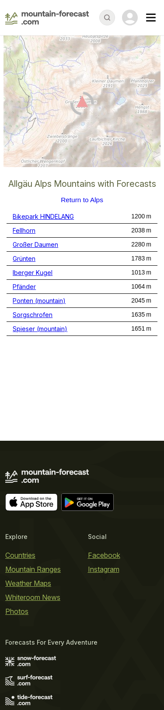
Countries (20, 555)
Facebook (104, 555)
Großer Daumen (35, 244)
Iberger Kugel (32, 272)
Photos (16, 611)
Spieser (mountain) (40, 328)
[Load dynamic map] (82, 104)
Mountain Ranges (33, 569)
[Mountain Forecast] (47, 18)
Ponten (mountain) (39, 300)
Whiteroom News (32, 597)
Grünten (24, 258)
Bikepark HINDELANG (43, 216)
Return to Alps (82, 199)
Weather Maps (28, 583)
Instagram (103, 569)
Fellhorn (24, 230)
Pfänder (24, 286)
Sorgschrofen (32, 314)
